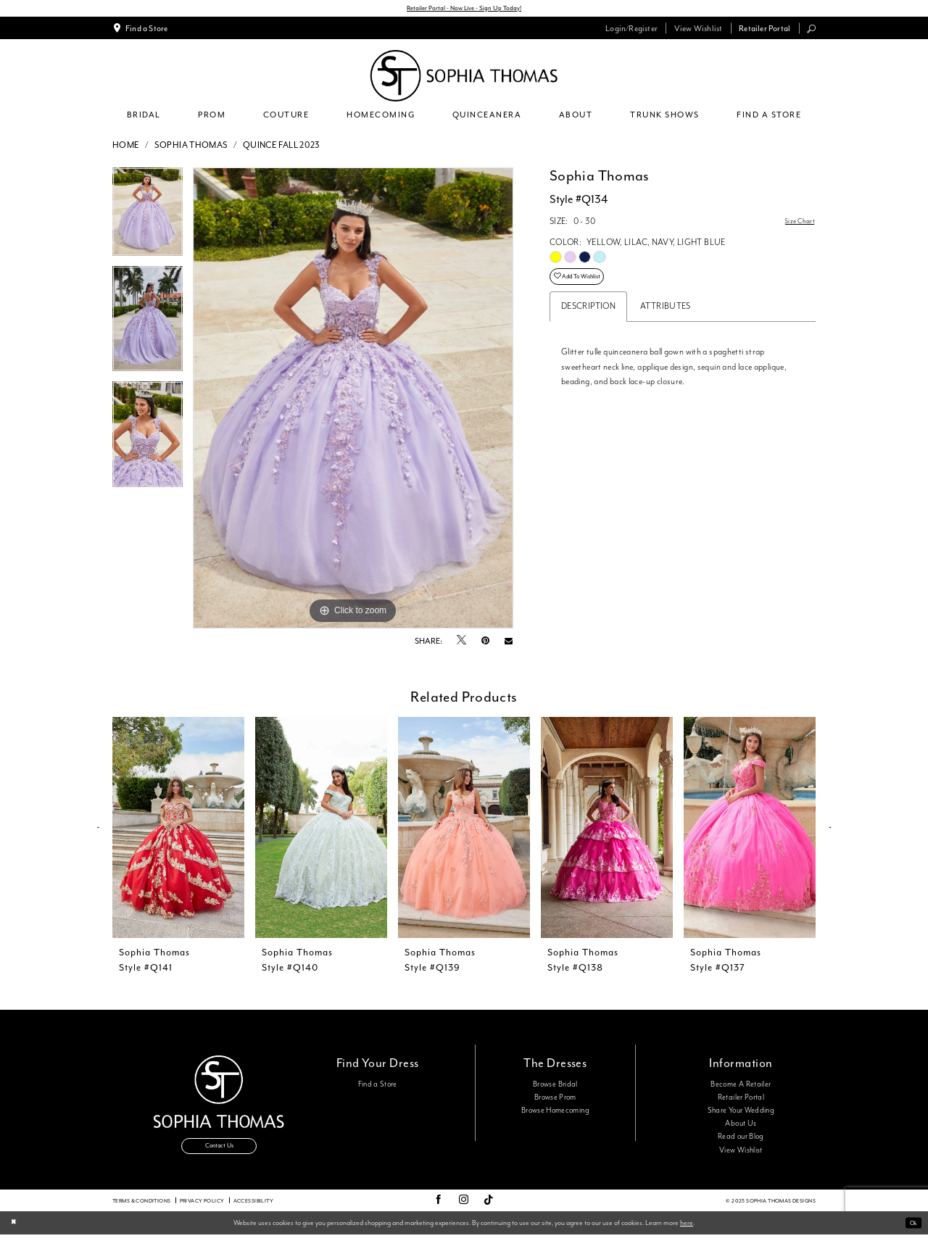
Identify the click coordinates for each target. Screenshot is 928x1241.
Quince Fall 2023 (281, 147)
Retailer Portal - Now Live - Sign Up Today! (464, 9)
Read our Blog (741, 1139)
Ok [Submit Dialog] (911, 1229)
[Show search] (811, 30)
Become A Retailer (740, 1086)
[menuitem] (140, 30)
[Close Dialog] (15, 1230)
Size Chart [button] (796, 224)
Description (588, 316)
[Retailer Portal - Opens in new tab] (765, 30)
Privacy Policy (202, 1206)
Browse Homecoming (555, 1112)
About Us (740, 1126)
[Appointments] (140, 30)
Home (126, 147)
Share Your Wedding (741, 1112)
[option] (147, 219)
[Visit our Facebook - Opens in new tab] (438, 1207)
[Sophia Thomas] (464, 78)
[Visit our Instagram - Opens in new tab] (463, 1207)
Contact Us (219, 1153)
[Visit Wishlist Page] (698, 30)
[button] (631, 30)
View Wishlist (741, 1152)
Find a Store (377, 1086)
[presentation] (178, 830)
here (686, 1228)
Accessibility (253, 1206)
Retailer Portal (741, 1099)
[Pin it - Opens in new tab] (485, 643)
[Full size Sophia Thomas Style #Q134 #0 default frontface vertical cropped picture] (353, 401)
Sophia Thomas (191, 147)
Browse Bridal (555, 1086)
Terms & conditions (141, 1206)
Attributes (665, 316)
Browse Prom (555, 1099)
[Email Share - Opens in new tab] (508, 643)
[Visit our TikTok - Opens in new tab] (488, 1206)
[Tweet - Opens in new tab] (461, 643)
